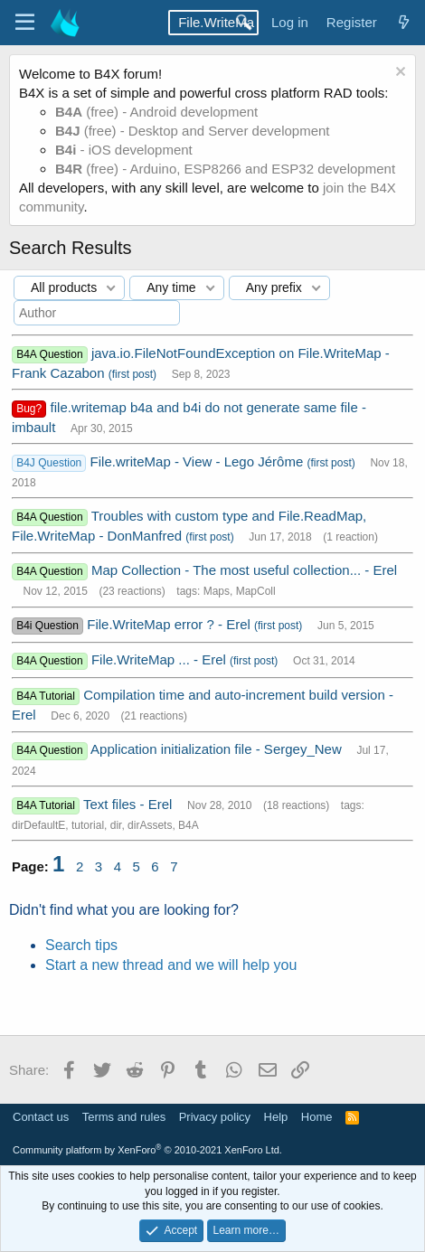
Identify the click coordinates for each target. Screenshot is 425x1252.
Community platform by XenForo (147, 1149)
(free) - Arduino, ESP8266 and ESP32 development (225, 168)
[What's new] (403, 22)
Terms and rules (123, 1117)
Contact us (41, 1117)
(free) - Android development (156, 111)
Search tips (81, 945)
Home (317, 1117)
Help (276, 1117)
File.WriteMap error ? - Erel (170, 624)
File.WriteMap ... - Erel (160, 659)
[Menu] (25, 22)
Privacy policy (214, 1117)
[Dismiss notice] (398, 73)
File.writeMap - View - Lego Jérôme (198, 461)
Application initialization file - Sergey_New (217, 749)
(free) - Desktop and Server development (192, 130)
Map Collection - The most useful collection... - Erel (244, 570)
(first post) (132, 374)
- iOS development (124, 149)
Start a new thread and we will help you (171, 965)
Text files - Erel (129, 804)
